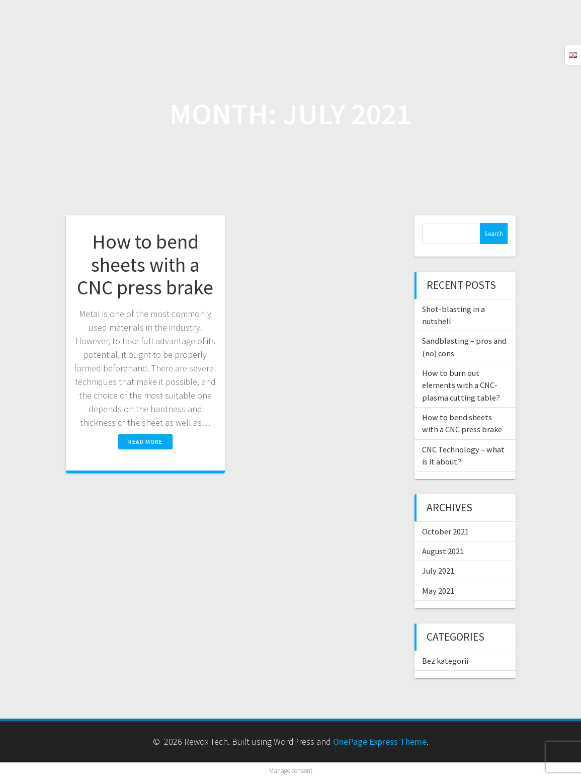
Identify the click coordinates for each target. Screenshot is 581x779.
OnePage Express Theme (380, 741)
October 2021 (445, 531)
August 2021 (443, 551)
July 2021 (438, 571)
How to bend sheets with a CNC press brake (145, 264)
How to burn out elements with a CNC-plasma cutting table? (461, 385)
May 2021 (438, 591)
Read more (145, 441)
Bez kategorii (445, 661)
